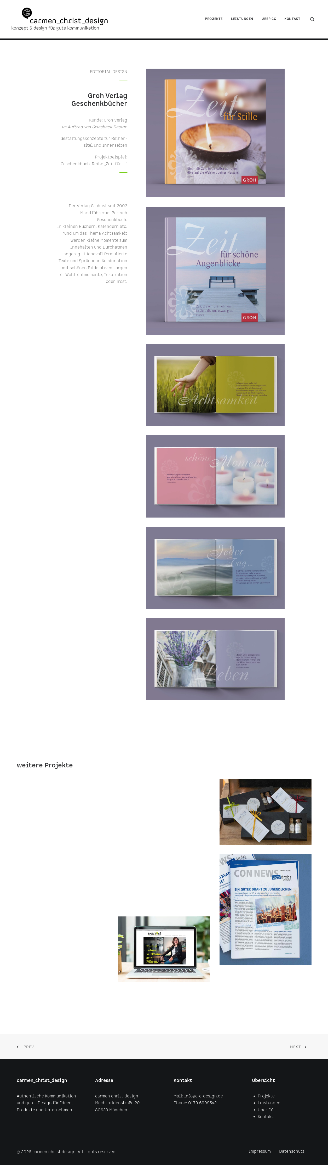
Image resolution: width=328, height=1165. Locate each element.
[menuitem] (213, 20)
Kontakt (292, 20)
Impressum (260, 1151)
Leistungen (242, 20)
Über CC (266, 1110)
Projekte (214, 20)
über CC (269, 20)
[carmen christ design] (62, 20)
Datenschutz (291, 1151)
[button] (314, 20)
